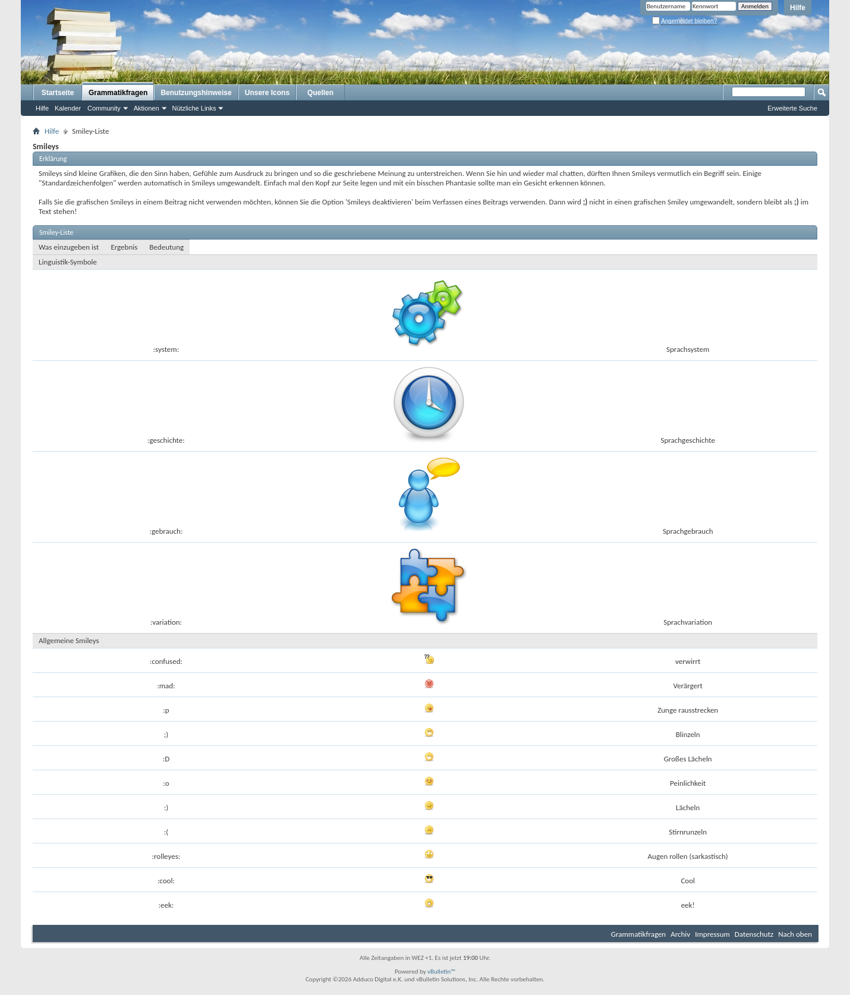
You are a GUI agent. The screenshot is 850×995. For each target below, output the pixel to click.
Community (104, 108)
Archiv (680, 934)
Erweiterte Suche (792, 108)
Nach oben (795, 934)
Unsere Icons (267, 93)
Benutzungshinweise (195, 93)
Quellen (320, 93)
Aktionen (146, 108)
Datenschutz (754, 934)
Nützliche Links (194, 108)
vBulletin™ (441, 971)
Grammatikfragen (118, 93)
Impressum (712, 934)
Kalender (68, 108)
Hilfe (797, 8)
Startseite (58, 93)
